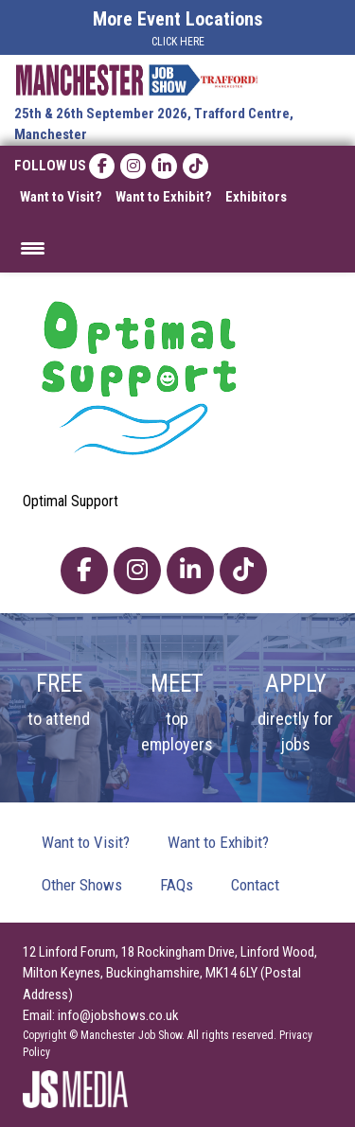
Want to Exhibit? (163, 196)
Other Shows (82, 884)
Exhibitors (256, 196)
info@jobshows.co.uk (118, 1015)
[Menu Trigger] (33, 246)
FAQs (176, 884)
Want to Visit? (61, 196)
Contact (255, 884)
